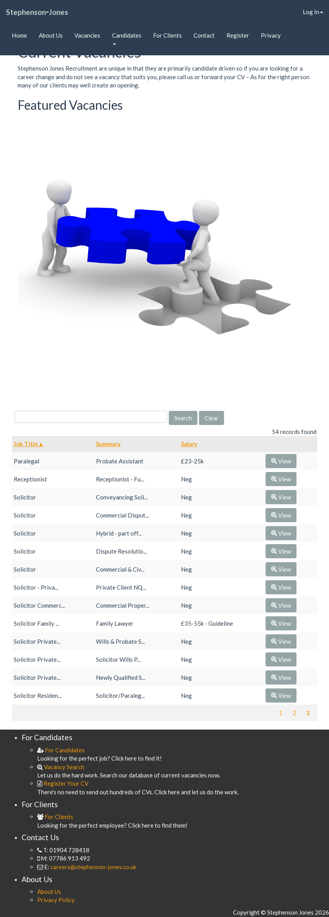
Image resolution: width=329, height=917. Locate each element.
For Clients (167, 35)
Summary (108, 443)
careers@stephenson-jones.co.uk (93, 866)
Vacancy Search (60, 766)
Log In (313, 11)
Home (19, 35)
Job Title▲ (29, 443)
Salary (189, 443)
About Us (51, 35)
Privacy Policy (56, 899)
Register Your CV (63, 783)
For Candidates (61, 750)
